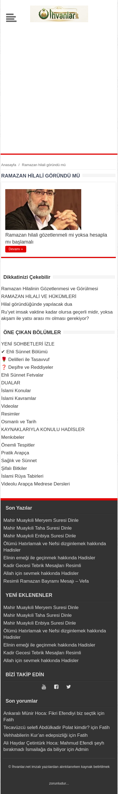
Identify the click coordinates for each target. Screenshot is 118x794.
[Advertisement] (59, 86)
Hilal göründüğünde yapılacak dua (36, 304)
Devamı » (16, 249)
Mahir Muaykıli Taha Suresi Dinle (37, 528)
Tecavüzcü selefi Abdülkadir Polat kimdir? (46, 727)
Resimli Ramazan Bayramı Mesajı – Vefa (46, 581)
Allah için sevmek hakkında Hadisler (40, 573)
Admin (81, 749)
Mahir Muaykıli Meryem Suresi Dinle (40, 520)
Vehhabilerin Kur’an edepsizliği (35, 735)
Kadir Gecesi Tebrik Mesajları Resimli (42, 565)
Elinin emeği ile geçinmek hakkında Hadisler (49, 557)
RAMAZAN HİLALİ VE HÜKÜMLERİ (38, 296)
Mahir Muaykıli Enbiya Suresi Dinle (39, 535)
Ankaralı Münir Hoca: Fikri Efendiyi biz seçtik (49, 713)
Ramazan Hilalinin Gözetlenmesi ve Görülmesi (49, 288)
